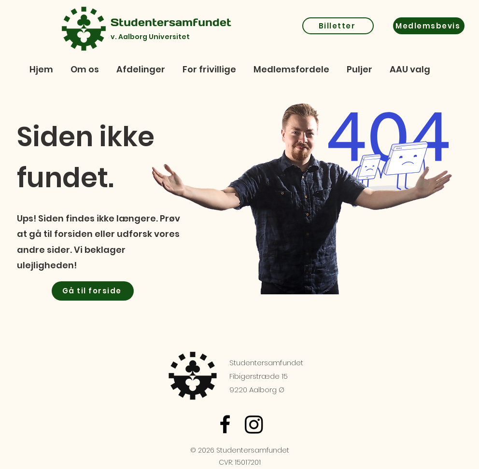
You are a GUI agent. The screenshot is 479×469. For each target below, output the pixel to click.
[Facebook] (225, 424)
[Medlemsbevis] (429, 25)
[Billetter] (338, 25)
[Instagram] (254, 424)
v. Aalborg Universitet (150, 36)
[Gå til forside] (93, 291)
